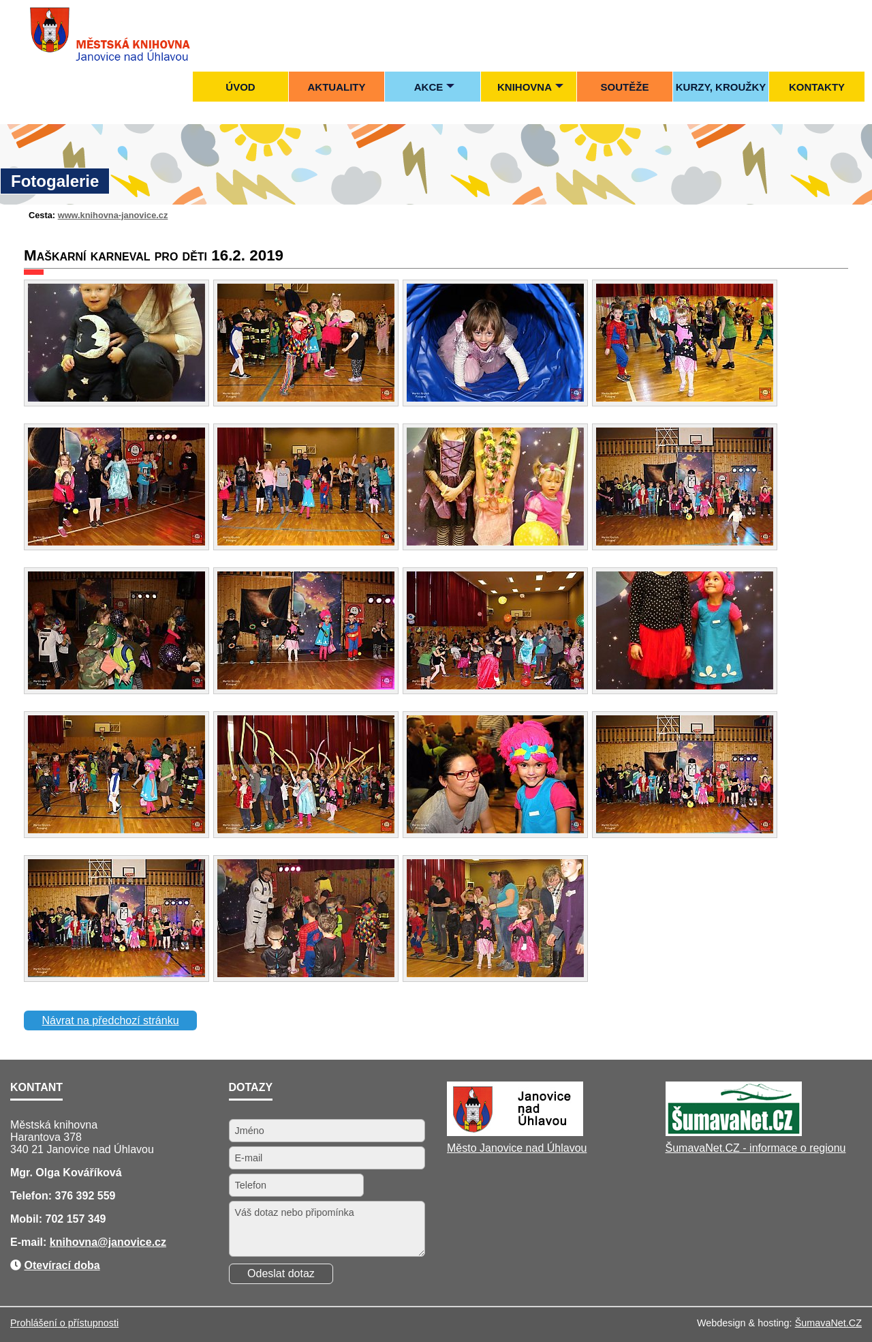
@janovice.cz (131, 1242)
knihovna (73, 1242)
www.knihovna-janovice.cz (113, 215)
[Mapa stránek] (825, 11)
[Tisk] (852, 11)
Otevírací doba (61, 1265)
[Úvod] (797, 11)
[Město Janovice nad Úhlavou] (515, 1132)
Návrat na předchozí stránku (110, 1020)
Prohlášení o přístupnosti (64, 1322)
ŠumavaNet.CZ (828, 1322)
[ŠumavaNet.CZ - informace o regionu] (734, 1132)
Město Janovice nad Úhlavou (517, 1148)
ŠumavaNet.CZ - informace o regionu (756, 1148)
